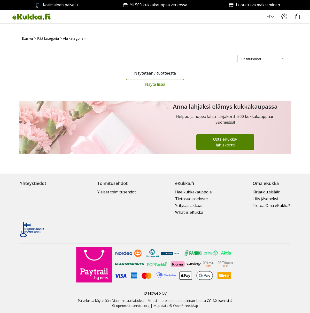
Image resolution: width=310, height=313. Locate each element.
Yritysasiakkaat (189, 205)
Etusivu (27, 38)
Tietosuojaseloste (191, 198)
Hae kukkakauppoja (193, 192)
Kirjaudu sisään (266, 192)
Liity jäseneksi (265, 198)
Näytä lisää (155, 84)
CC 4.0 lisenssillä (219, 300)
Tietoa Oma (271, 205)
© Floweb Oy (155, 293)
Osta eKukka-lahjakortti (225, 142)
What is (189, 212)
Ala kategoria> (74, 38)
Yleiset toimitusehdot (116, 192)
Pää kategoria (48, 38)
